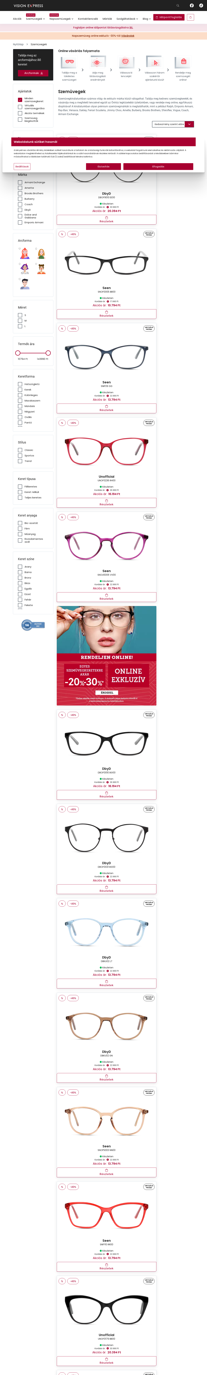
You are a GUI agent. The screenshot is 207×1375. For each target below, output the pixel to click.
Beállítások (61, 173)
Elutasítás (103, 173)
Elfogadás (135, 173)
